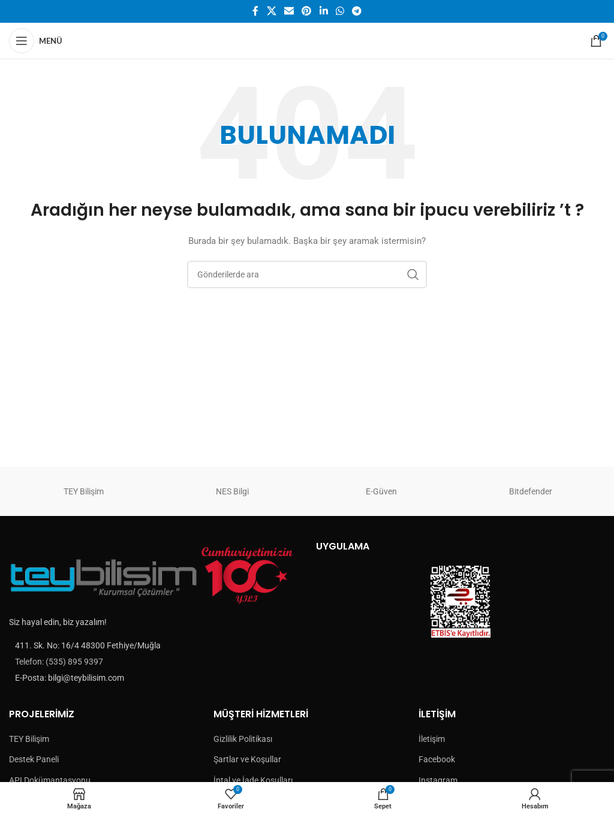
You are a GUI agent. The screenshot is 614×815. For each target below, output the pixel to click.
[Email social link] (288, 11)
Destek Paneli (34, 759)
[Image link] (153, 574)
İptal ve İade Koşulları (253, 780)
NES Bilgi (232, 491)
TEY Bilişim (84, 491)
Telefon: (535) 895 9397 (59, 661)
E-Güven (381, 491)
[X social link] (271, 11)
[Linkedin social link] (323, 11)
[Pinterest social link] (306, 11)
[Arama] (307, 274)
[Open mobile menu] (35, 41)
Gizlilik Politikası (242, 739)
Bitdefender (530, 491)
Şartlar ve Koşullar (247, 759)
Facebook (437, 759)
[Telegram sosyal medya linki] (357, 11)
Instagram (438, 780)
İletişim (432, 739)
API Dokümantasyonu (50, 780)
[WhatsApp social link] (340, 11)
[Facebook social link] (255, 11)
